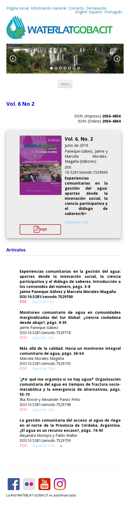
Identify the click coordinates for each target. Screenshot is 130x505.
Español (95, 11)
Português (112, 11)
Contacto (76, 8)
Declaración (96, 8)
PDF (40, 229)
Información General (48, 8)
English (81, 11)
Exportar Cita (76, 222)
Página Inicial (17, 8)
